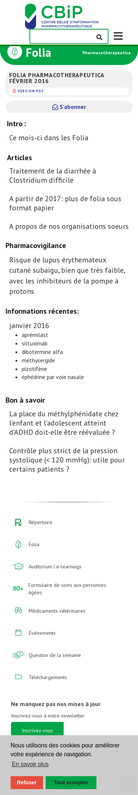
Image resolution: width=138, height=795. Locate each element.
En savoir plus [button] (30, 764)
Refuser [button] (27, 782)
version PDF (31, 91)
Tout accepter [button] (71, 782)
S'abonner (69, 106)
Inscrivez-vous (37, 730)
